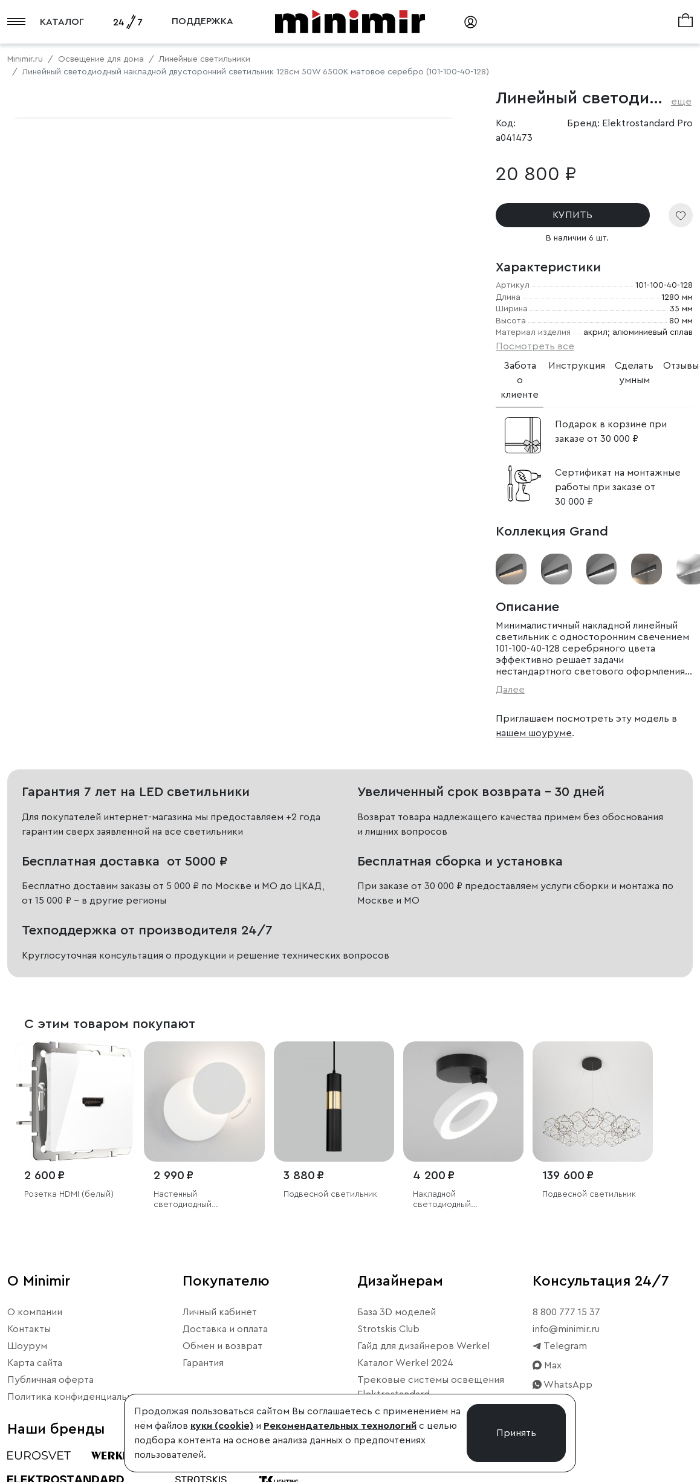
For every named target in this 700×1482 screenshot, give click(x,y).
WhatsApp (562, 1385)
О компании (34, 1312)
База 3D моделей (396, 1312)
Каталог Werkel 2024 (405, 1363)
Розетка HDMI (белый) (69, 1194)
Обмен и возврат (222, 1346)
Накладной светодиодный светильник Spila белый (461, 1200)
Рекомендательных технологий (340, 1426)
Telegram (560, 1346)
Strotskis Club (388, 1329)
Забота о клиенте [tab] (520, 380)
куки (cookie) (221, 1426)
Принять (516, 1433)
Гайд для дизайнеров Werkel (423, 1346)
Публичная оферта (50, 1380)
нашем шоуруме (534, 733)
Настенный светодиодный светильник (183, 1200)
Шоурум (27, 1346)
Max (547, 1365)
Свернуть (151, 460)
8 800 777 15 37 (566, 1312)
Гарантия (203, 1363)
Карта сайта (34, 1363)
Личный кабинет (220, 1312)
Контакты (29, 1329)
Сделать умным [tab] (634, 373)
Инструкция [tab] (576, 365)
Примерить (66, 460)
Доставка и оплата (225, 1329)
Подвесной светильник (330, 1194)
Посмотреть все (535, 346)
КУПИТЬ (572, 215)
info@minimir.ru (566, 1329)
